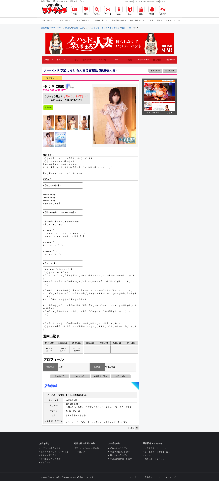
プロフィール (52, 78)
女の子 (119, 10)
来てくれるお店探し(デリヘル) (54, 452)
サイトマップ (169, 477)
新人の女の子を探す (119, 455)
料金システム (62, 60)
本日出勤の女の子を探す (121, 459)
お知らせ (148, 455)
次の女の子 (170, 71)
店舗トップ (48, 60)
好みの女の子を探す (119, 448)
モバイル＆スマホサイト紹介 (157, 452)
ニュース (116, 60)
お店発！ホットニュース (155, 448)
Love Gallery (55, 477)
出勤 (140, 10)
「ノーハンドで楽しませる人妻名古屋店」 (66, 395)
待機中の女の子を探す (120, 452)
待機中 (151, 10)
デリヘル (107, 10)
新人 (130, 10)
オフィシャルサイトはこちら (158, 113)
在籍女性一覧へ (100, 376)
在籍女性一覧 (170, 60)
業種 (85, 10)
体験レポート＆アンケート (156, 459)
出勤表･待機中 (143, 60)
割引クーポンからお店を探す (88, 448)
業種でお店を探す (49, 455)
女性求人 (163, 1)
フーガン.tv (80, 452)
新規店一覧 (46, 462)
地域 (74, 10)
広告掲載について (152, 477)
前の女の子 (155, 71)
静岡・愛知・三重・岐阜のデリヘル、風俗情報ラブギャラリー (65, 1)
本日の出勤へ (121, 376)
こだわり (96, 10)
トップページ (135, 477)
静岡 (126, 1)
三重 (135, 1)
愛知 (131, 1)
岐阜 (140, 1)
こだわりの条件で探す (51, 448)
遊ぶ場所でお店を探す (51, 459)
